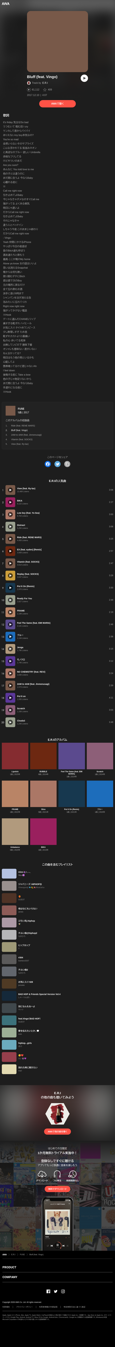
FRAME (15, 809)
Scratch (100, 772)
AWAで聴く (57, 103)
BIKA (43, 847)
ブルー (100, 809)
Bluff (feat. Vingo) (36, 1254)
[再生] (84, 78)
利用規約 (6, 1307)
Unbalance (15, 847)
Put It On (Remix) (71, 809)
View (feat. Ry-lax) (20, 444)
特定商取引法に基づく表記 (74, 1307)
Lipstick (15, 772)
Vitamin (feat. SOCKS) (21, 439)
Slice (43, 809)
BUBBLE (43, 772)
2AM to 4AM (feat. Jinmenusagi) (26, 435)
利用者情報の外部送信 (48, 1307)
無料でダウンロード (57, 1189)
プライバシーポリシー (24, 1307)
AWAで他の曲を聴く (57, 1131)
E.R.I (45, 83)
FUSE (21, 408)
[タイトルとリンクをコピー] (67, 464)
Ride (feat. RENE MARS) (23, 425)
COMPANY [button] (9, 1277)
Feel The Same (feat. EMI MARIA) (71, 773)
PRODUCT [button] (9, 1267)
